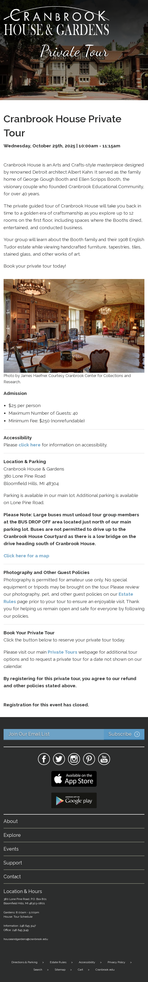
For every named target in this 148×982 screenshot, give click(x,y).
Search (37, 969)
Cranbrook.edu (105, 969)
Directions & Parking (24, 962)
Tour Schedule (23, 916)
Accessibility (87, 962)
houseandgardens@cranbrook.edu (26, 939)
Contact (12, 876)
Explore (12, 835)
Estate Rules (58, 962)
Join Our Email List (76, 734)
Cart (80, 969)
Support (13, 863)
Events (11, 849)
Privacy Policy (116, 962)
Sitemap (60, 969)
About (11, 821)
